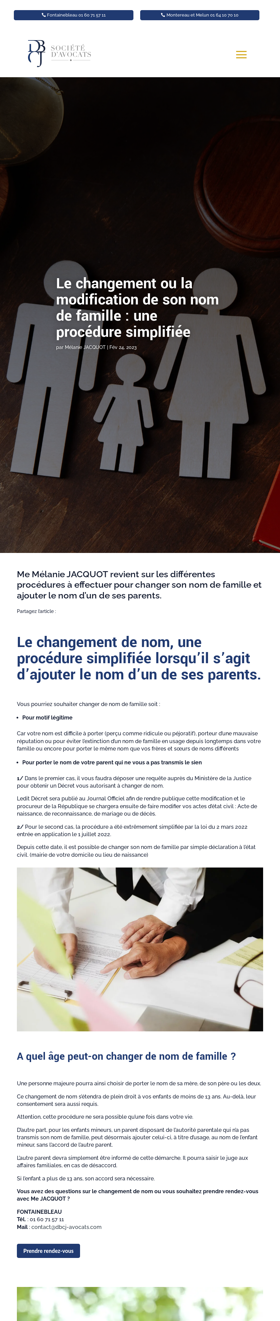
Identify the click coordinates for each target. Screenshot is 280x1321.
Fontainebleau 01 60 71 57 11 (76, 15)
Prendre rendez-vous (48, 1250)
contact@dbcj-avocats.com (66, 1227)
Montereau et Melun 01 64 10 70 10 (202, 15)
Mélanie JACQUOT (85, 347)
